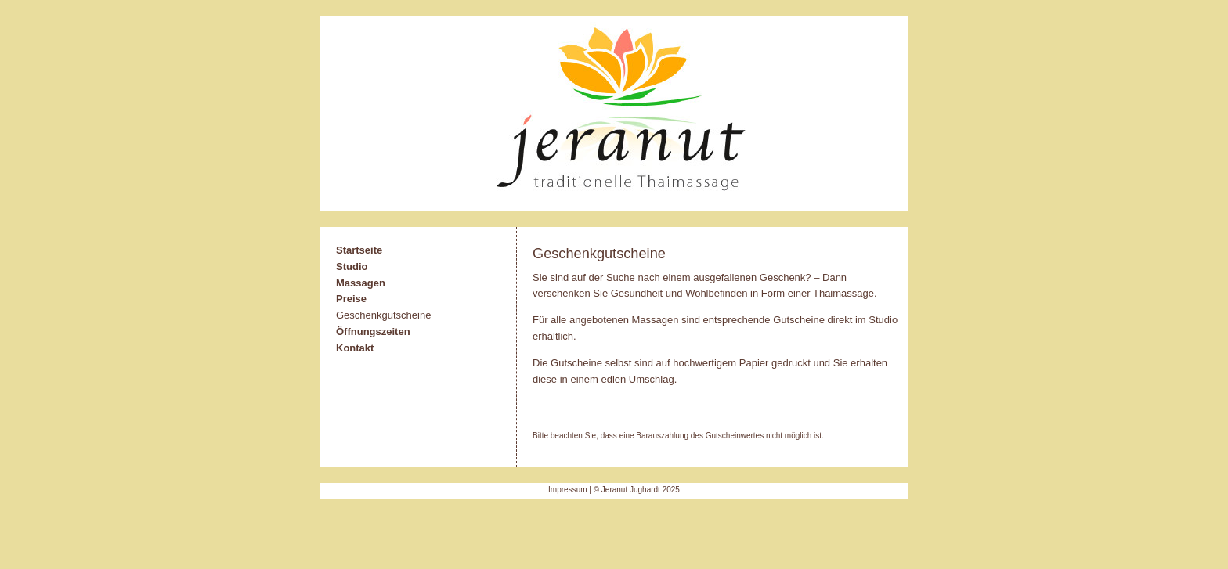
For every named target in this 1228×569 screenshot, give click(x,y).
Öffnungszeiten (373, 331)
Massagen (360, 283)
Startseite (359, 250)
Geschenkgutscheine (383, 315)
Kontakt (355, 348)
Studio (351, 266)
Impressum (567, 489)
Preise (351, 298)
